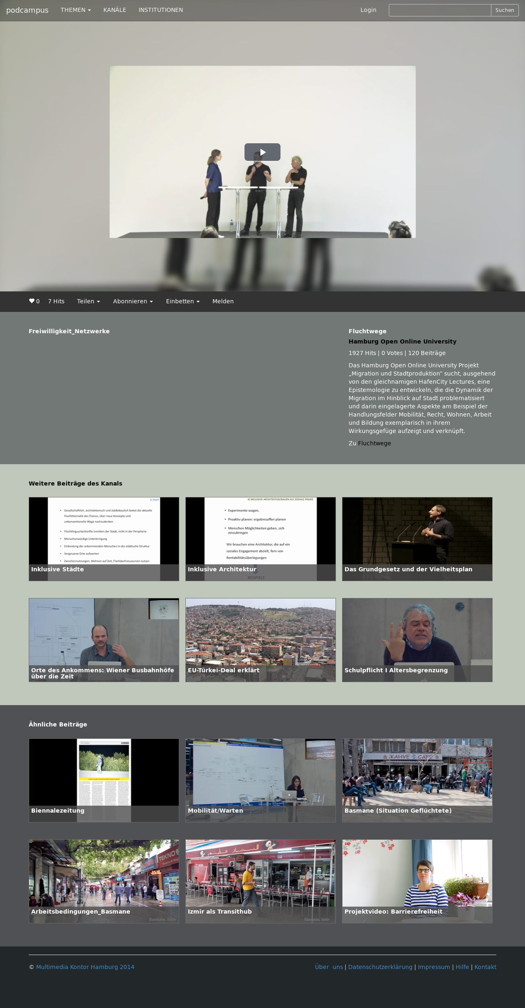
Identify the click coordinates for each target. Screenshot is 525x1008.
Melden (223, 301)
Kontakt (485, 967)
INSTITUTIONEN (161, 10)
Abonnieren (133, 301)
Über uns (329, 967)
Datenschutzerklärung (380, 967)
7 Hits (56, 301)
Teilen (88, 301)
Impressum (434, 967)
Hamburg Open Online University (403, 341)
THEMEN (76, 10)
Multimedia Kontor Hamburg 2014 (85, 967)
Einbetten (183, 301)
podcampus (27, 10)
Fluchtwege (374, 443)
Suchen (504, 10)
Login (369, 10)
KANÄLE (114, 10)
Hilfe (462, 967)
